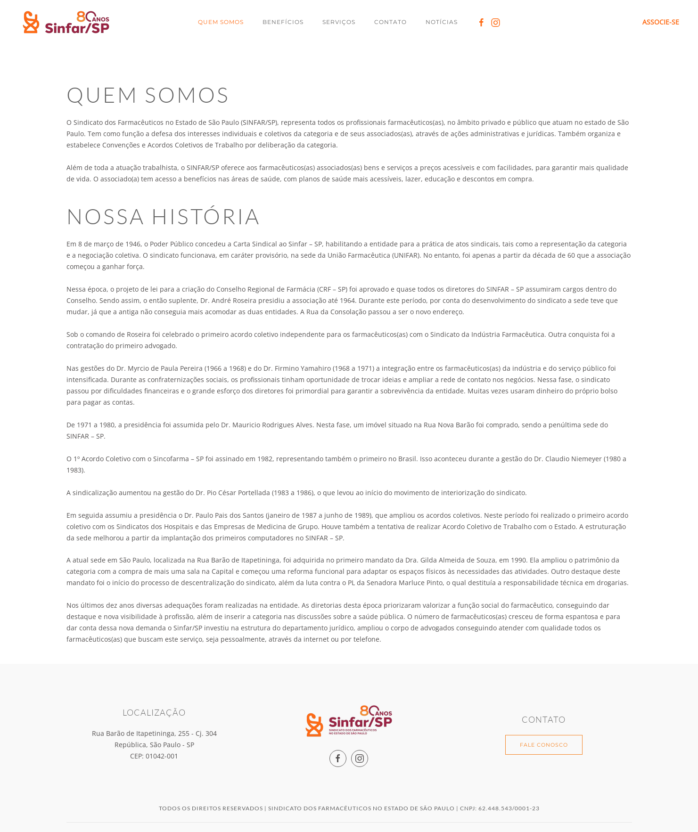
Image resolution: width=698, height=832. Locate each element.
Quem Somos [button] (221, 21)
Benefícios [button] (283, 21)
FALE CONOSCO (544, 744)
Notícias (442, 21)
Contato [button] (390, 21)
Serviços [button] (338, 21)
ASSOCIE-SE (660, 21)
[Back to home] (67, 22)
